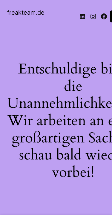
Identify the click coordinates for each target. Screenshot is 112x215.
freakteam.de (26, 12)
